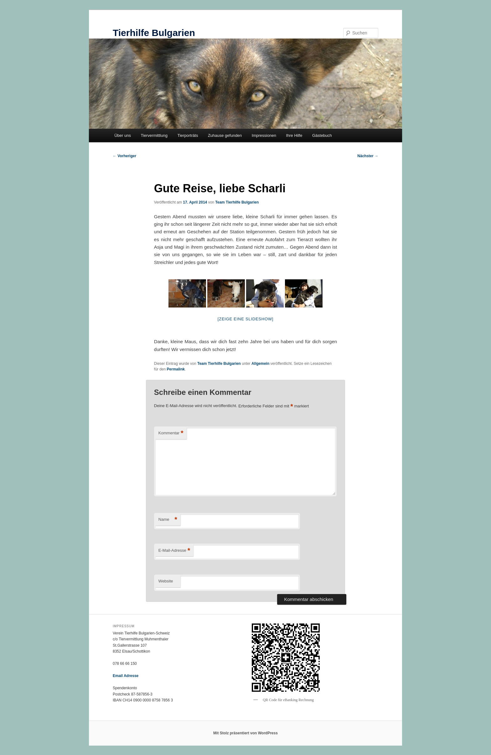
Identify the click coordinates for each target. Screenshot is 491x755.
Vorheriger (124, 156)
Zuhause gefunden (225, 135)
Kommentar (170, 433)
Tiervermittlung (154, 135)
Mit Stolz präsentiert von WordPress (245, 733)
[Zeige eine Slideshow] (245, 319)
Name (167, 519)
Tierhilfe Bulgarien (154, 33)
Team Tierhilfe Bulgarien (237, 202)
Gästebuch (322, 135)
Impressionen (264, 135)
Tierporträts (187, 135)
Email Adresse (125, 676)
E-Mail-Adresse (174, 550)
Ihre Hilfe (294, 135)
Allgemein (260, 363)
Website (165, 581)
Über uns (122, 135)
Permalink (176, 369)
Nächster (367, 156)
